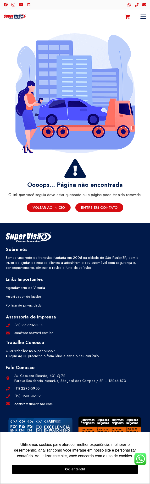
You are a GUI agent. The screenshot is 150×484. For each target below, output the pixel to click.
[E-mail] (144, 5)
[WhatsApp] (129, 5)
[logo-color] (15, 16)
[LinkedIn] (28, 4)
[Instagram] (13, 5)
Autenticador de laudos (24, 296)
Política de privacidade (24, 305)
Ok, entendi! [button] (75, 469)
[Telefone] (137, 5)
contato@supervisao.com (33, 403)
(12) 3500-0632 (27, 396)
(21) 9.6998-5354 (28, 325)
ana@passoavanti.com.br (33, 332)
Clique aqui (16, 356)
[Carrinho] (127, 17)
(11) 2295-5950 (27, 388)
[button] (143, 17)
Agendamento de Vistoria (25, 287)
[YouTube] (21, 4)
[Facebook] (6, 4)
